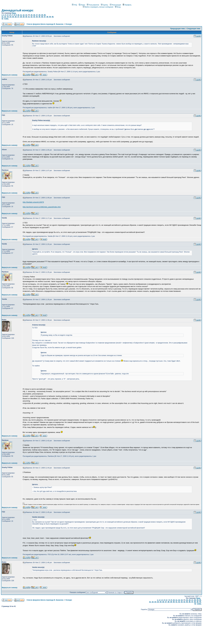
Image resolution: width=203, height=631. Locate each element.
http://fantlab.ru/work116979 (33, 202)
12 (23, 15)
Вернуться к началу (9, 75)
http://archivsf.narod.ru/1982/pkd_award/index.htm (42, 207)
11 (21, 15)
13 (26, 15)
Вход (117, 7)
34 (37, 17)
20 (45, 15)
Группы (104, 5)
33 (34, 17)
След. (6, 19)
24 (10, 17)
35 (39, 17)
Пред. (14, 13)
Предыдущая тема (177, 29)
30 (26, 17)
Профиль (127, 5)
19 (42, 15)
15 (31, 15)
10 (18, 15)
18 (39, 15)
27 (18, 17)
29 (23, 17)
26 (15, 17)
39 (50, 17)
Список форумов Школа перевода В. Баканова (45, 24)
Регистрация (115, 5)
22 (5, 17)
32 (31, 17)
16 (34, 15)
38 (47, 17)
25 (13, 17)
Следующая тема (193, 29)
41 (2, 19)
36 (42, 17)
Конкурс (69, 24)
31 (29, 17)
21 (2, 17)
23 (8, 17)
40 (52, 17)
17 (37, 15)
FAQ (74, 5)
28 (21, 17)
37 (45, 17)
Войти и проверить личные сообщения (98, 7)
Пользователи (93, 5)
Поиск (82, 5)
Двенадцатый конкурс (17, 10)
